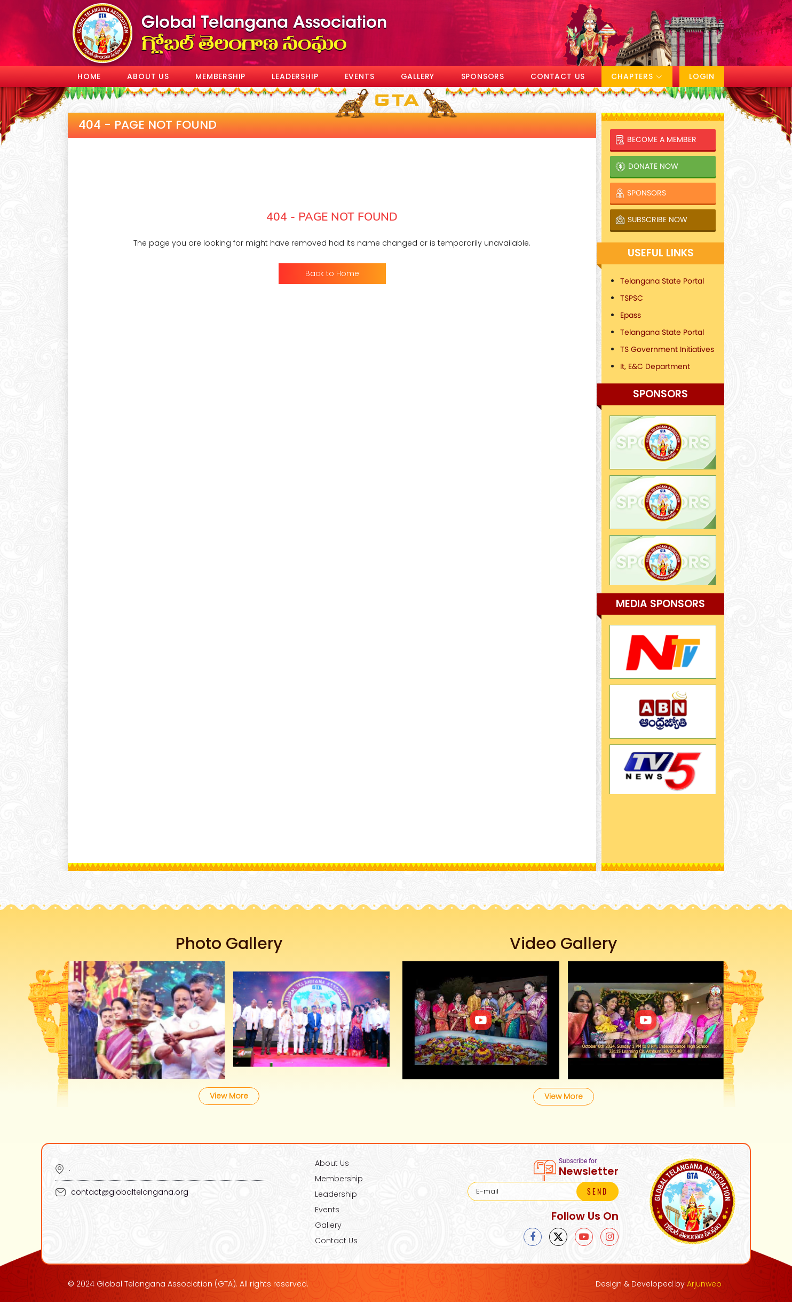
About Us (148, 76)
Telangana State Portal (662, 281)
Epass (630, 315)
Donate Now (646, 166)
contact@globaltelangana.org (122, 1192)
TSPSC (631, 298)
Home (89, 76)
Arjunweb (704, 1284)
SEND (597, 1191)
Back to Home (332, 273)
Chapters (636, 76)
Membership (220, 76)
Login (702, 76)
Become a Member (655, 140)
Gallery (418, 76)
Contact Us (557, 76)
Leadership (295, 76)
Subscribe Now (651, 220)
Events (360, 76)
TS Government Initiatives (667, 349)
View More (229, 1096)
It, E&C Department (655, 366)
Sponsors (482, 76)
